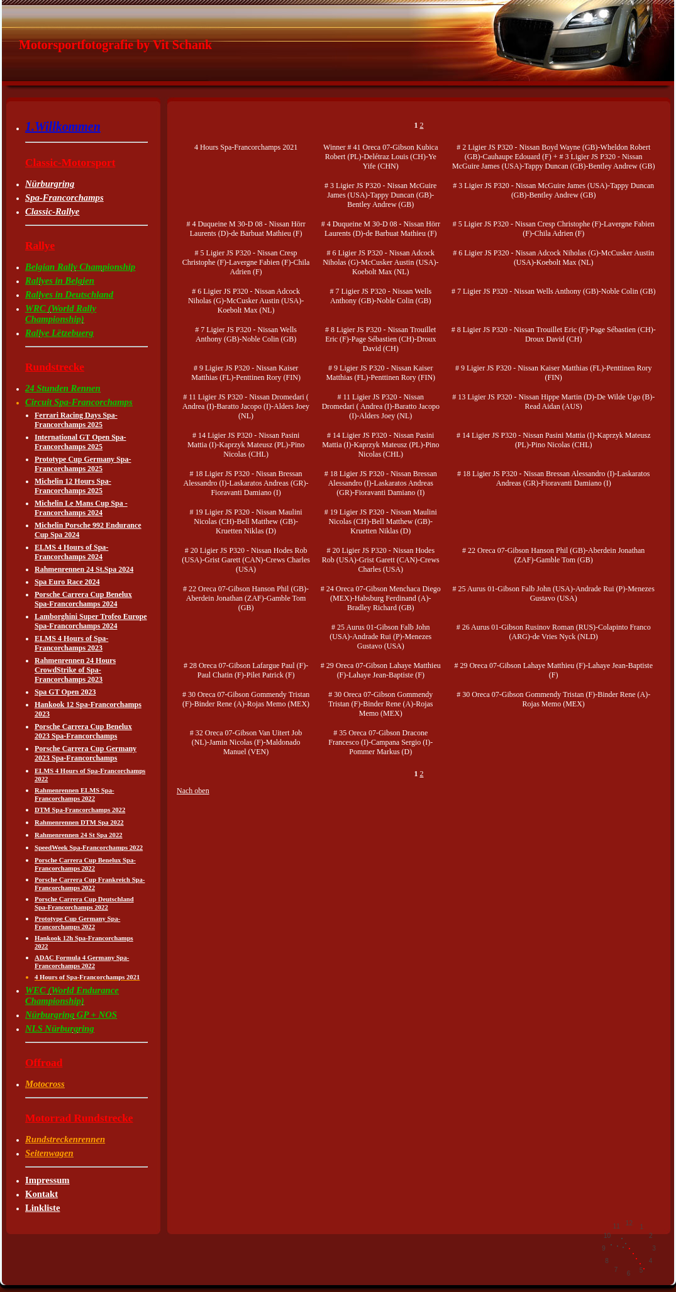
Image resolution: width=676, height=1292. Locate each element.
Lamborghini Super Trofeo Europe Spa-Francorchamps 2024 (91, 621)
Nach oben (193, 790)
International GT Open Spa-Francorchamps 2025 (80, 442)
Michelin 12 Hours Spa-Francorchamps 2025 (73, 486)
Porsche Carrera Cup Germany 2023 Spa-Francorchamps (85, 753)
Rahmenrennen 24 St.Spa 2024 (84, 569)
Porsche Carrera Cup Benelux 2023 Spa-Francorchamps (83, 731)
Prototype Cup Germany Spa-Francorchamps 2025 (83, 464)
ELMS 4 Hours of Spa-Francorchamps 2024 (71, 552)
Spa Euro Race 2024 (67, 581)
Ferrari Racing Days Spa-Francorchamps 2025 (76, 420)
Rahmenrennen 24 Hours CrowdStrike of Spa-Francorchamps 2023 (75, 670)
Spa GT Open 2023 (65, 692)
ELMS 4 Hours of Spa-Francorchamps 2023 (71, 643)
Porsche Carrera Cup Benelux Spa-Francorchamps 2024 (83, 599)
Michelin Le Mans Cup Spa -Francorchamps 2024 (81, 508)
